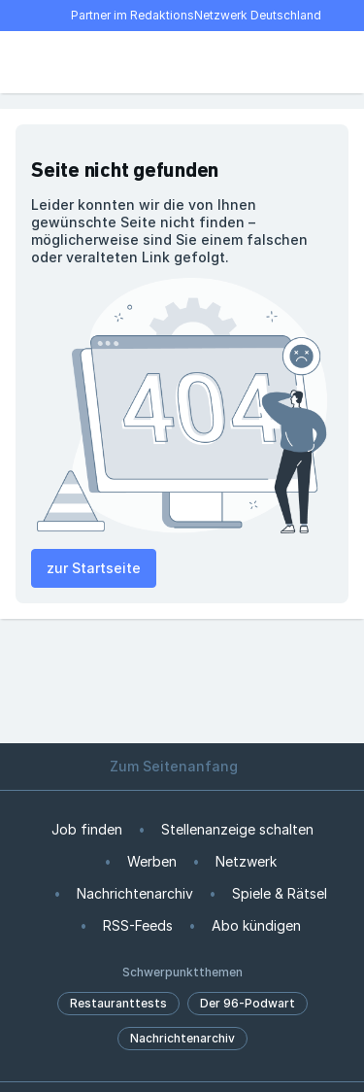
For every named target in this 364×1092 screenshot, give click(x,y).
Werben (152, 861)
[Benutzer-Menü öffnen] (336, 62)
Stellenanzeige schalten (237, 829)
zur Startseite (94, 568)
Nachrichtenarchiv (135, 893)
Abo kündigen (256, 925)
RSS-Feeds (138, 925)
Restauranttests (118, 1003)
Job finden (86, 829)
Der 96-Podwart (247, 1003)
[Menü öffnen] (27, 62)
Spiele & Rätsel (279, 893)
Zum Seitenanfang (182, 766)
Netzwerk (246, 861)
